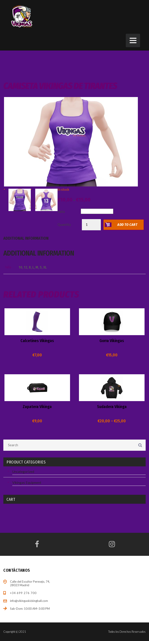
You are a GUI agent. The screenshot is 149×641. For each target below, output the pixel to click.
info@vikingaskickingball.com (29, 601)
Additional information (26, 238)
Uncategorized (23, 472)
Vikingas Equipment (26, 482)
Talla (61, 211)
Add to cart (127, 224)
